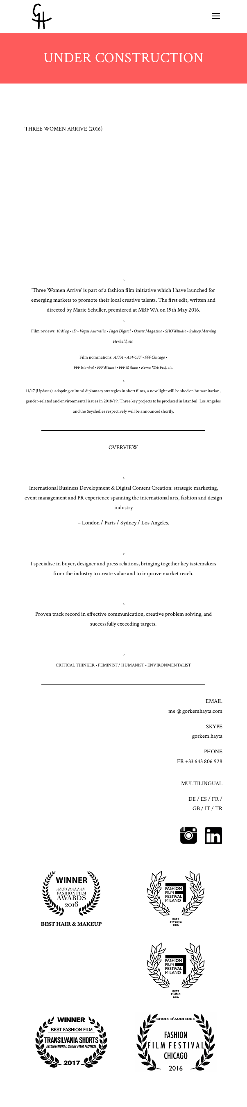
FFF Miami (106, 368)
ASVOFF (134, 357)
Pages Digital (120, 331)
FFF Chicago (155, 357)
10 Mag (63, 331)
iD (74, 331)
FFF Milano (128, 368)
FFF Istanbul (84, 368)
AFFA (118, 357)
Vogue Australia (92, 331)
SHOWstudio (175, 331)
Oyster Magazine (148, 331)
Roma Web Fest (153, 368)
